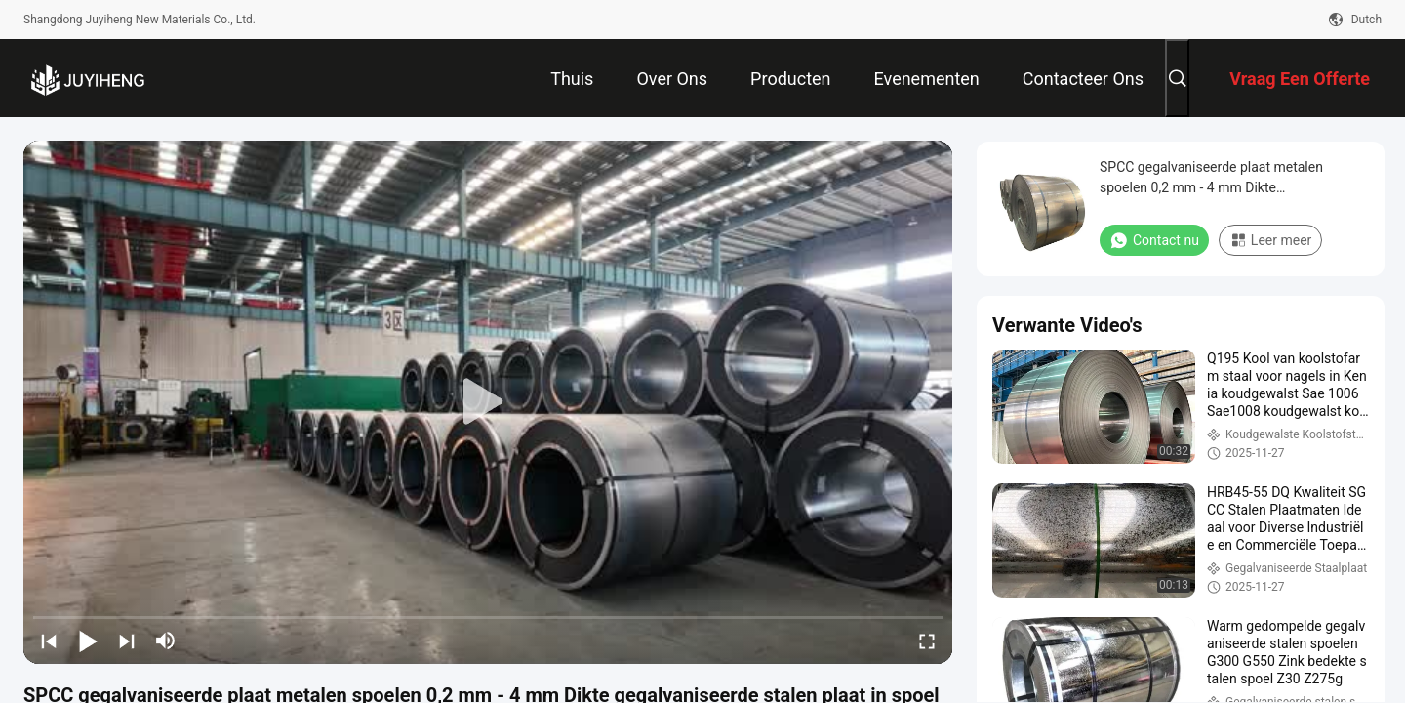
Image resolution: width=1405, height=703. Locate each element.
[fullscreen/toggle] (926, 640)
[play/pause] (87, 640)
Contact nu (1154, 240)
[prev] (48, 640)
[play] (487, 402)
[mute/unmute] (165, 640)
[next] (126, 640)
